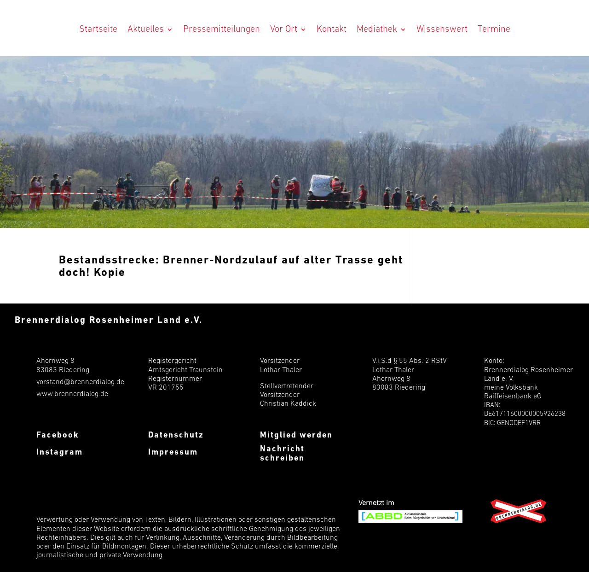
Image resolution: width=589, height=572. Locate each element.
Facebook (57, 435)
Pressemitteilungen (221, 29)
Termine (494, 29)
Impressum (173, 452)
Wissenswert (442, 29)
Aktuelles (145, 29)
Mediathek (377, 29)
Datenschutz (176, 435)
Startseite (98, 29)
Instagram (59, 452)
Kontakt (331, 29)
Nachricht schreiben (282, 454)
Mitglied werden (296, 435)
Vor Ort (283, 29)
